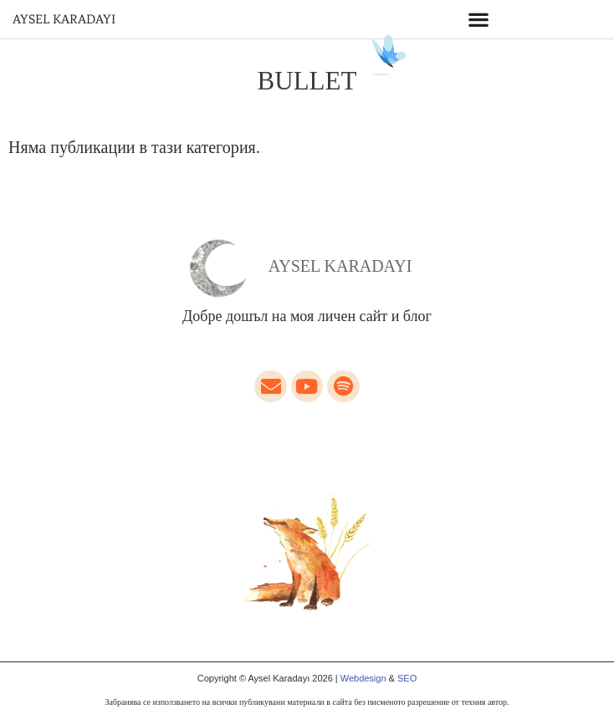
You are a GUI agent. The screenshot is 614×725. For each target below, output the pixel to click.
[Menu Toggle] (478, 19)
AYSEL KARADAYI (64, 19)
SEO (407, 678)
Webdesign (363, 678)
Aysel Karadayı (340, 266)
